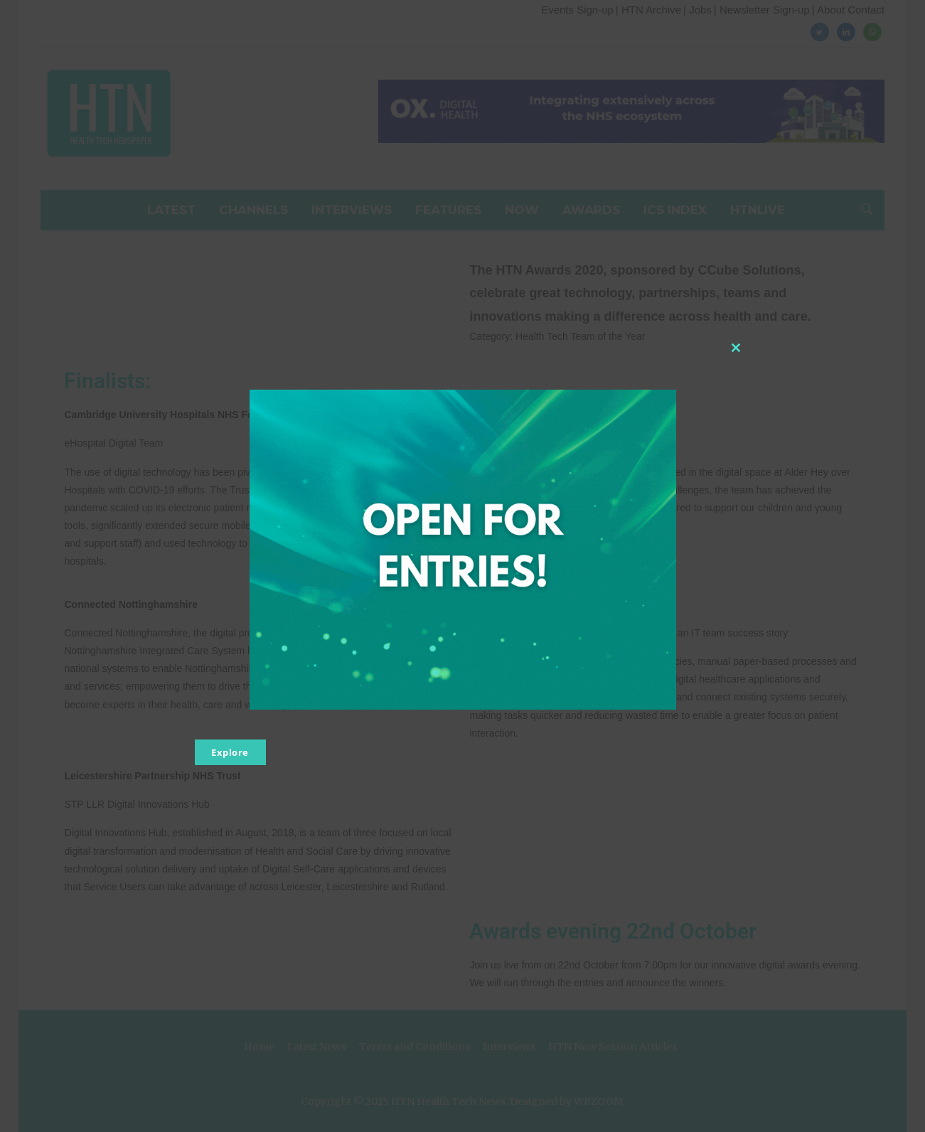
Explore (230, 752)
